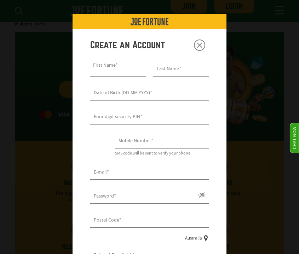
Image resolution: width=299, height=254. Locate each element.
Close (199, 45)
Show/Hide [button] (201, 195)
